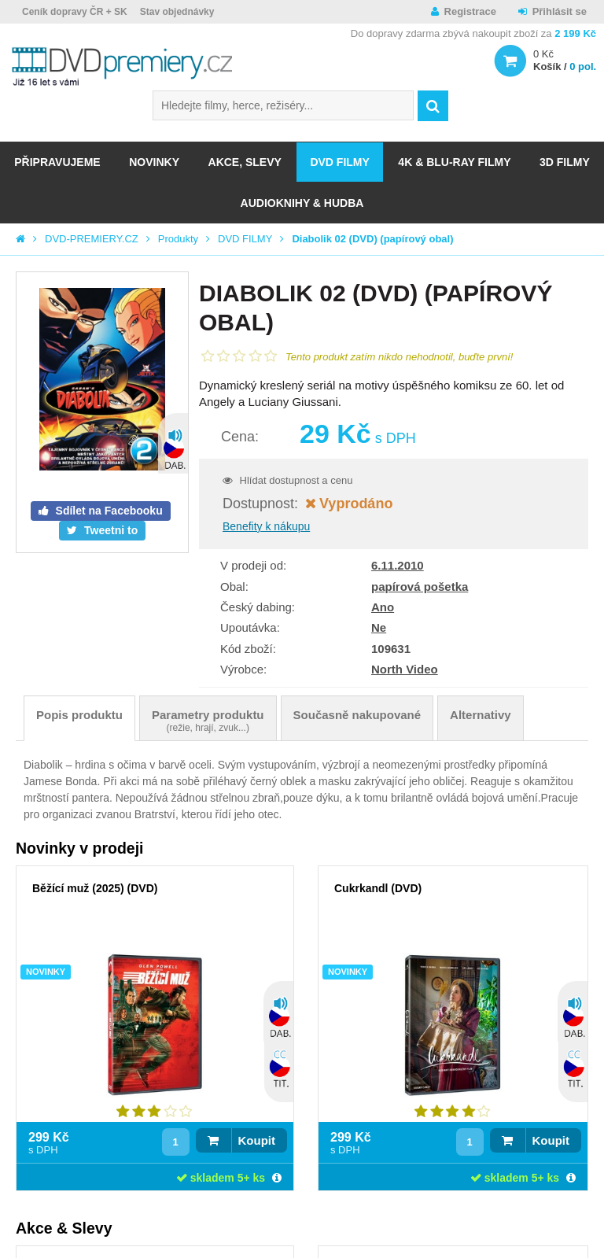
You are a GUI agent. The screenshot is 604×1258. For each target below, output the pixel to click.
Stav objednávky (177, 11)
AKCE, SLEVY (245, 162)
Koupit (256, 1140)
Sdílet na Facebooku (108, 510)
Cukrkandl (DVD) (378, 888)
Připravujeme (57, 162)
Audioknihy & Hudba (302, 203)
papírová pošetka (419, 586)
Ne (378, 627)
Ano (382, 607)
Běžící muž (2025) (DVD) (94, 888)
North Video (404, 669)
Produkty (178, 239)
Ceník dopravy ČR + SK (74, 11)
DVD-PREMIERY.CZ (91, 239)
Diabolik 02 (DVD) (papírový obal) (372, 239)
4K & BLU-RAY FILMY (454, 162)
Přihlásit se (559, 11)
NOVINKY (154, 162)
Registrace (470, 11)
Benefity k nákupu (266, 526)
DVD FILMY (339, 162)
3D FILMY (565, 162)
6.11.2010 (397, 565)
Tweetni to (109, 530)
